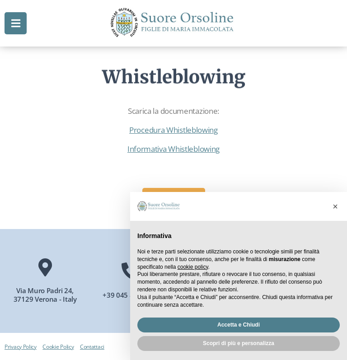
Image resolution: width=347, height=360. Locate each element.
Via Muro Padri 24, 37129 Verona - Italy (45, 295)
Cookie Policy (58, 347)
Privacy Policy (21, 347)
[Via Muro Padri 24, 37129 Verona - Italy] (45, 267)
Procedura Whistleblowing (173, 130)
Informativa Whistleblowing (173, 149)
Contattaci (92, 347)
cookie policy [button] (193, 267)
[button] (335, 206)
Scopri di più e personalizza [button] (238, 343)
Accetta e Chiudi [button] (238, 325)
